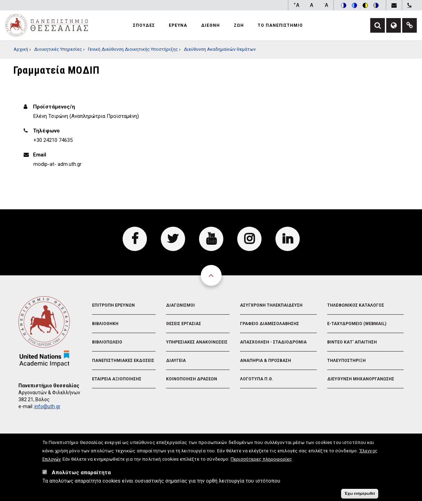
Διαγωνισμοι (180, 305)
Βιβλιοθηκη (105, 323)
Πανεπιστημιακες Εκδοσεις (123, 360)
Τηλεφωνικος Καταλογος (355, 305)
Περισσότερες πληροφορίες (261, 459)
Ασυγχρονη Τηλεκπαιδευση (271, 305)
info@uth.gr (47, 406)
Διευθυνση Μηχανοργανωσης (360, 379)
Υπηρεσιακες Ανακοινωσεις (196, 342)
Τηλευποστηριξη (346, 360)
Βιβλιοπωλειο (107, 342)
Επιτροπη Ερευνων (113, 305)
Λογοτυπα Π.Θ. (256, 379)
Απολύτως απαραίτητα (81, 473)
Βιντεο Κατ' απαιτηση (352, 342)
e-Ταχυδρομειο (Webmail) (356, 323)
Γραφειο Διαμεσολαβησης (269, 323)
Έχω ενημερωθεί (359, 494)
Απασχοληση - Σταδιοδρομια (273, 342)
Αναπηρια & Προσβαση (265, 360)
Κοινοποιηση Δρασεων (191, 379)
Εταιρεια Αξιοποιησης (116, 379)
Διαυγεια (176, 360)
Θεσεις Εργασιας (183, 323)
